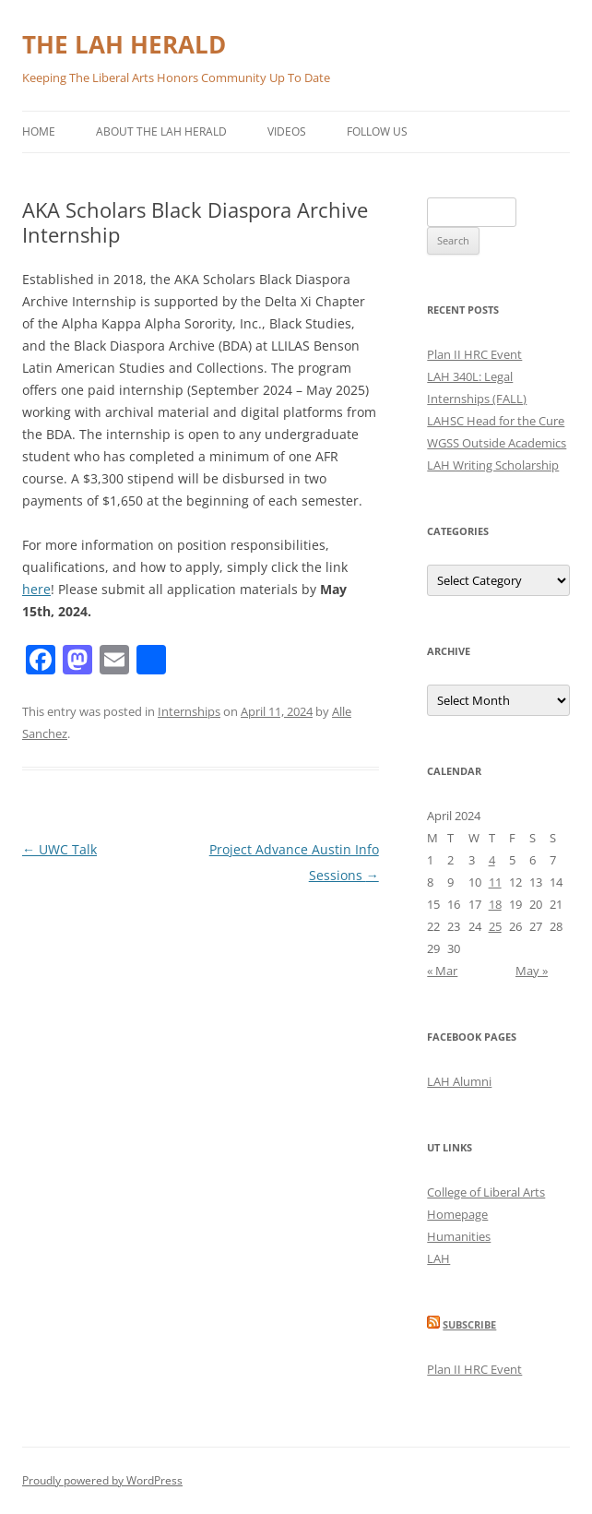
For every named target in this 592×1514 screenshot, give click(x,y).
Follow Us (377, 131)
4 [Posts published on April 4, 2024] (492, 860)
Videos (286, 131)
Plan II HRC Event (474, 354)
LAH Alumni (459, 1081)
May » (531, 970)
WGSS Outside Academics (496, 443)
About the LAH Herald (161, 131)
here (36, 589)
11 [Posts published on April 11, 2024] (495, 882)
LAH (438, 1258)
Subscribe (469, 1324)
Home (38, 131)
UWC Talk (59, 849)
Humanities (459, 1236)
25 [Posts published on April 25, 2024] (495, 926)
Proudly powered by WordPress (102, 1480)
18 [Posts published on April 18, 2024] (495, 904)
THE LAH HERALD (124, 44)
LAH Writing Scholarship (493, 465)
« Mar (442, 970)
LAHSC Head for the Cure (495, 420)
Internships (189, 711)
